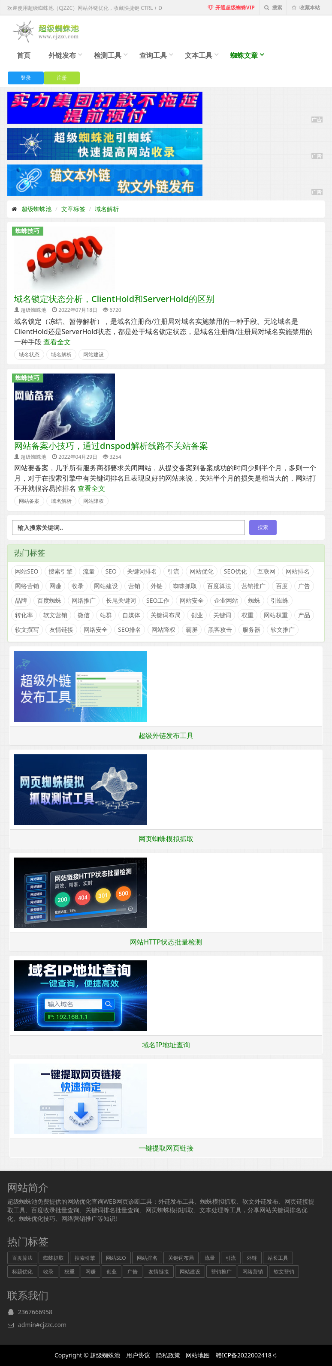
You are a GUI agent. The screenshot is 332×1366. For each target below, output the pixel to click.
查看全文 (57, 342)
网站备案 (29, 501)
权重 (247, 615)
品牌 (21, 600)
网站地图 (198, 1355)
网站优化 (202, 571)
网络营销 (27, 586)
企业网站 (226, 600)
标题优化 (22, 1271)
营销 (134, 586)
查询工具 (153, 55)
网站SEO (26, 571)
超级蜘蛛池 (36, 209)
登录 (26, 78)
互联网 (266, 571)
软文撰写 (27, 629)
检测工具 (107, 55)
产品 (304, 615)
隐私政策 (168, 1355)
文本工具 (198, 55)
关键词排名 (142, 571)
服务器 (251, 629)
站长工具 (278, 1257)
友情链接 (61, 629)
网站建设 (93, 354)
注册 (62, 78)
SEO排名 (129, 629)
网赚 (55, 586)
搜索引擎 (60, 571)
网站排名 (298, 571)
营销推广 (253, 586)
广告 (304, 586)
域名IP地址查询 (166, 1044)
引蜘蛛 (280, 600)
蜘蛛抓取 (185, 586)
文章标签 (73, 209)
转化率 (24, 615)
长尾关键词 (121, 600)
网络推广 (84, 600)
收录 (78, 586)
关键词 (222, 615)
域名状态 (29, 354)
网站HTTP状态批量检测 (166, 942)
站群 (106, 615)
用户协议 (138, 1355)
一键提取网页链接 (166, 1148)
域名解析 (107, 209)
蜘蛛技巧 (27, 231)
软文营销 (55, 615)
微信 (84, 615)
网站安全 (192, 600)
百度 (282, 586)
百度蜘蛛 (49, 600)
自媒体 (131, 615)
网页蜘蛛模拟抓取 (166, 838)
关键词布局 (166, 615)
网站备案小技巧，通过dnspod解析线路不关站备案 (111, 445)
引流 (173, 571)
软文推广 (283, 629)
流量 (89, 571)
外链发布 (62, 55)
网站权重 (276, 615)
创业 (197, 615)
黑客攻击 (220, 629)
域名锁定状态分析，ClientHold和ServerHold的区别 (114, 299)
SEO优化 (235, 571)
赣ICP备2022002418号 (247, 1355)
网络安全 (96, 629)
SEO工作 (157, 600)
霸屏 (192, 629)
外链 (157, 586)
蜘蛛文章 (244, 55)
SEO (110, 571)
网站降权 (93, 501)
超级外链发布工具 (166, 735)
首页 (23, 55)
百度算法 (219, 586)
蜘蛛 (254, 600)
